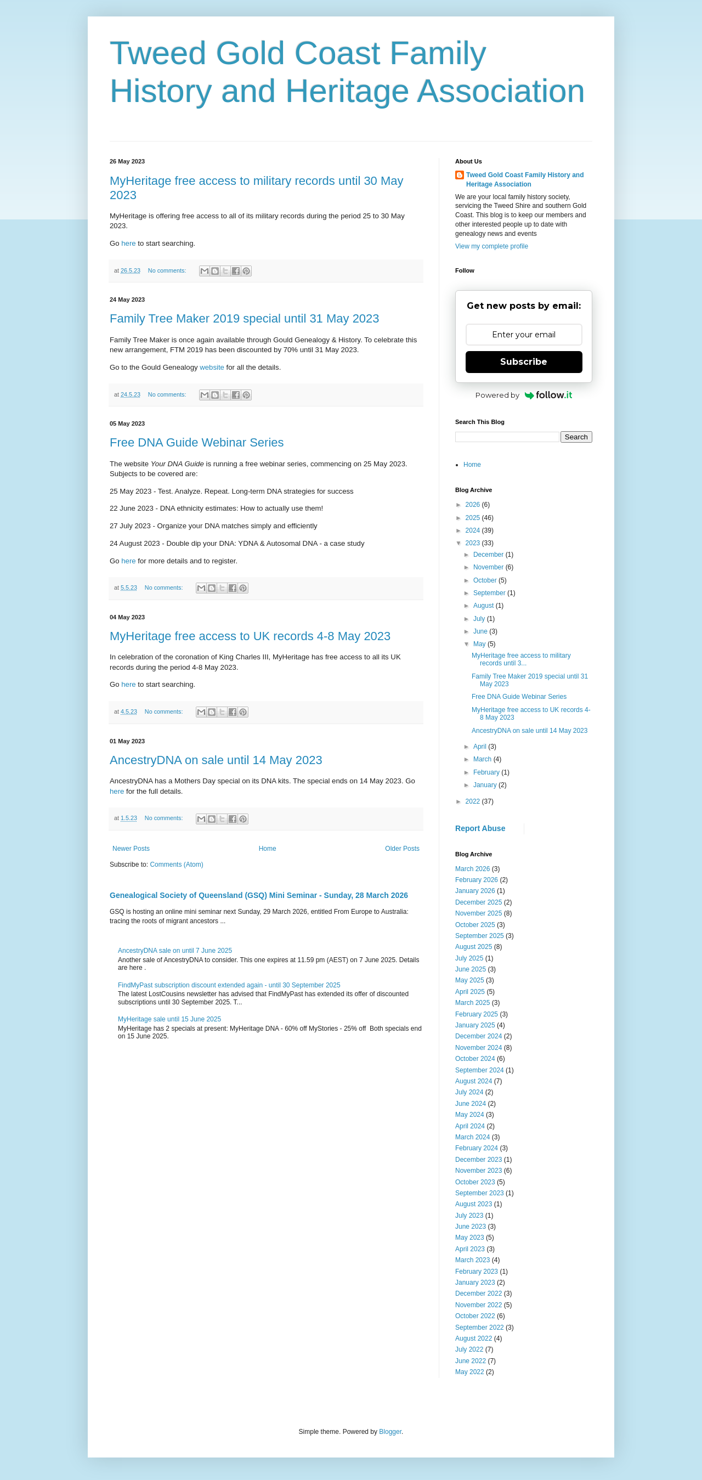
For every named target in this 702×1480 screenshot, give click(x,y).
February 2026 (476, 880)
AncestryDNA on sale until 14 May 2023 (216, 760)
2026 (474, 505)
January (486, 785)
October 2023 (475, 1182)
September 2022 (479, 1327)
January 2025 (475, 1025)
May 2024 (469, 1115)
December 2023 (478, 1159)
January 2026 (475, 891)
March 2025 (472, 1003)
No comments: (168, 270)
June (481, 631)
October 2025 (475, 925)
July (480, 619)
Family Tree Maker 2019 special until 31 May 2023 (245, 318)
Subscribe (523, 362)
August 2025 (473, 947)
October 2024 (475, 1059)
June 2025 (470, 969)
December (489, 554)
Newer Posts (131, 848)
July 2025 (469, 958)
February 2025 (476, 1014)
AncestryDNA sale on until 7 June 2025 (175, 950)
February (487, 772)
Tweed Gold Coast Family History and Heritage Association (525, 179)
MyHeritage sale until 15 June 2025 (169, 1019)
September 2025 (479, 936)
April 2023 (470, 1249)
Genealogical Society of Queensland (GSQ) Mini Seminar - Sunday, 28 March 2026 (259, 895)
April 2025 (470, 992)
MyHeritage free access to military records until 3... (521, 659)
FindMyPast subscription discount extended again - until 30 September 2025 (229, 985)
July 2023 (469, 1215)
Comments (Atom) (176, 864)
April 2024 (470, 1126)
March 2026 (472, 869)
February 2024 (476, 1148)
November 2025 (478, 913)
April (480, 746)
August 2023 (473, 1204)
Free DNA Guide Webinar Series (197, 442)
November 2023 (478, 1170)
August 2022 (473, 1338)
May (480, 644)
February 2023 (476, 1271)
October (486, 580)
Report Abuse (480, 828)
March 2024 (472, 1137)
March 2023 (472, 1260)
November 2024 (478, 1048)
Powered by (524, 395)
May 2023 (469, 1237)
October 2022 (475, 1316)
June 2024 (470, 1104)
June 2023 (470, 1226)
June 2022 (470, 1361)
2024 (474, 530)
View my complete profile (491, 246)
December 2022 (478, 1293)
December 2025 (478, 902)
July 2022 (469, 1349)
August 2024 (473, 1081)
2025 (474, 518)
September (490, 593)
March (483, 759)
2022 (474, 801)
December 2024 (478, 1036)
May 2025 (469, 980)
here (128, 243)
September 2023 (479, 1193)
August (484, 605)
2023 (474, 543)
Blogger (390, 1432)
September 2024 (479, 1070)
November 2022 (478, 1305)
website (212, 367)
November (489, 567)
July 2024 (469, 1092)
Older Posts (402, 848)
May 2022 (469, 1372)
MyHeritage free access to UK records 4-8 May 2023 (250, 636)
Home (267, 848)
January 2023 (475, 1282)
